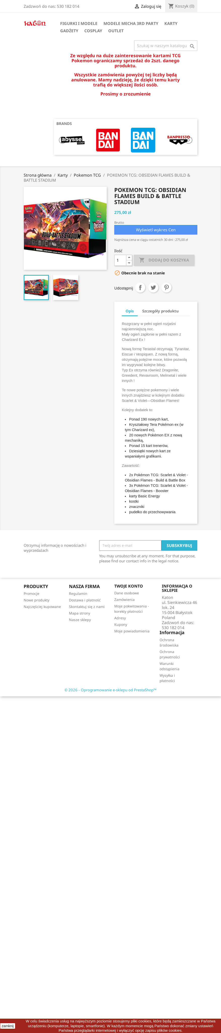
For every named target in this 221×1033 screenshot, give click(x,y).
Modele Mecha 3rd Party (130, 23)
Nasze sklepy (80, 619)
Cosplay (93, 31)
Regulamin (78, 593)
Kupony (120, 624)
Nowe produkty (36, 600)
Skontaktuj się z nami (87, 606)
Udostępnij (140, 287)
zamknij (8, 1026)
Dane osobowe (126, 593)
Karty (170, 23)
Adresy (120, 618)
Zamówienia (124, 599)
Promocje (31, 593)
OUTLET (116, 31)
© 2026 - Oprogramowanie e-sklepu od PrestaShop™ (110, 689)
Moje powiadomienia (132, 631)
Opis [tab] (130, 310)
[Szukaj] (165, 45)
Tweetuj (153, 287)
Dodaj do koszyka (164, 260)
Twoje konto (128, 586)
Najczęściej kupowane (42, 606)
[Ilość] (120, 260)
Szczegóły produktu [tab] (160, 310)
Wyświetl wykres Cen (156, 230)
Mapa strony (79, 613)
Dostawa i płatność (85, 600)
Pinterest (166, 287)
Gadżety (69, 31)
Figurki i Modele (78, 23)
